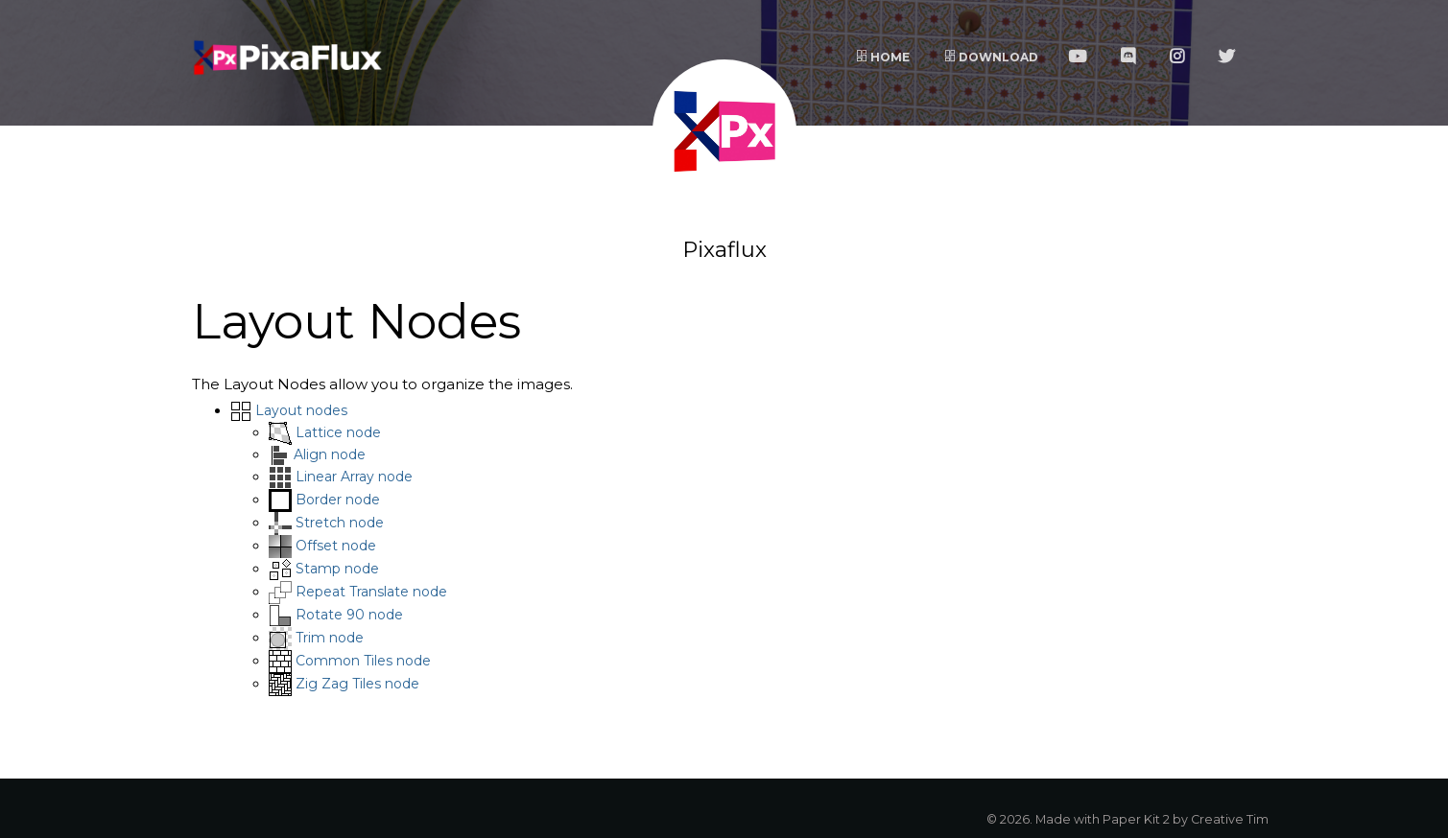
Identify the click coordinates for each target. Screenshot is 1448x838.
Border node (338, 499)
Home (883, 57)
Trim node (330, 637)
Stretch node (340, 522)
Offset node (336, 545)
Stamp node (337, 568)
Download (991, 57)
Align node (330, 454)
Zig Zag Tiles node (357, 683)
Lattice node (338, 432)
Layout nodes (301, 410)
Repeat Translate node (371, 591)
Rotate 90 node (349, 614)
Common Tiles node (363, 660)
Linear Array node (354, 476)
